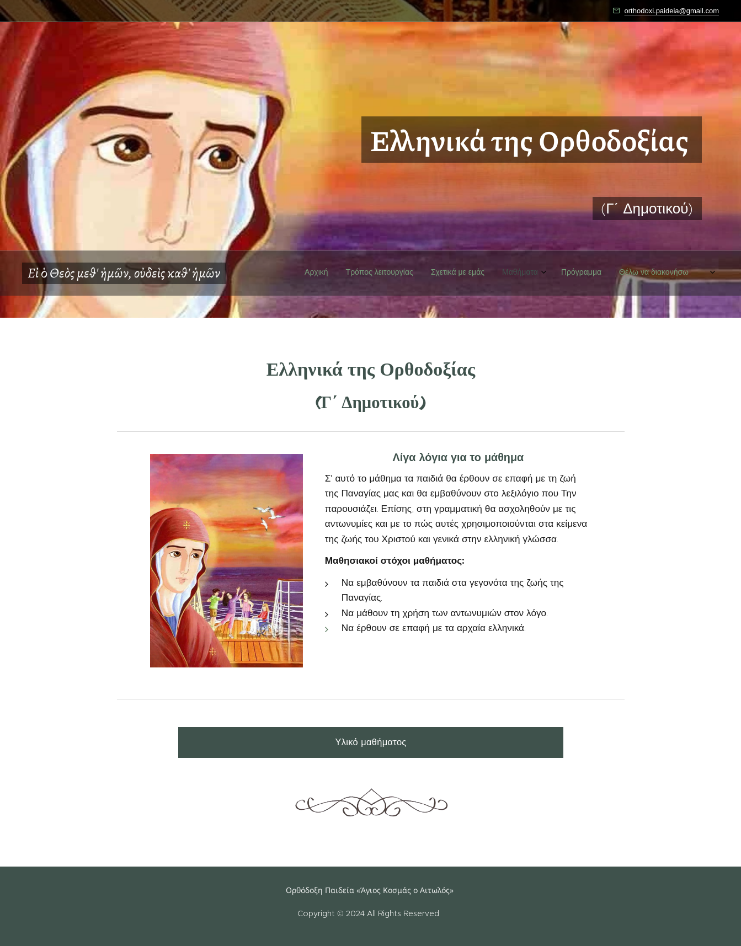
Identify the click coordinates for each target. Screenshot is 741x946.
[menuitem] (575, 295)
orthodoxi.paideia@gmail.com (672, 11)
